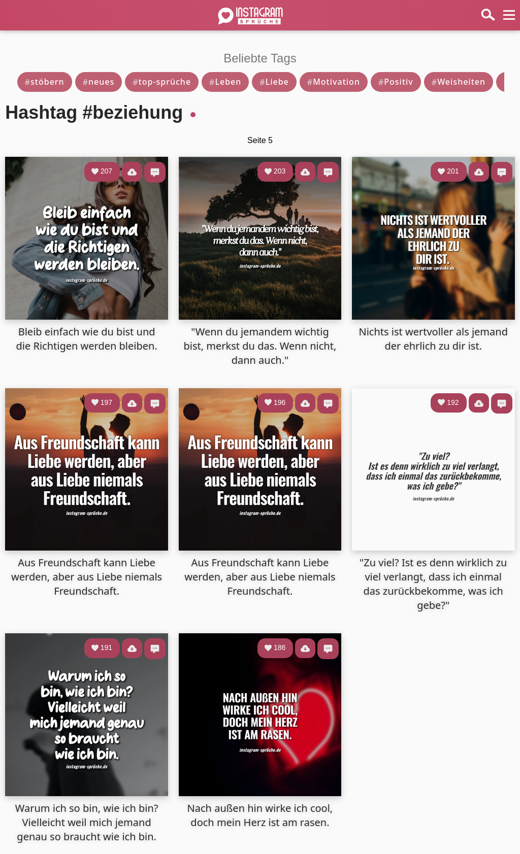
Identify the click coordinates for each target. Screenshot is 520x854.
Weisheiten (458, 81)
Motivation (333, 81)
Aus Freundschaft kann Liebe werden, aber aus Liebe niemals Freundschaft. (86, 577)
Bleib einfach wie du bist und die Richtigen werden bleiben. (86, 339)
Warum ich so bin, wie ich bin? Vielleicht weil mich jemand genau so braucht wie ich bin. (86, 822)
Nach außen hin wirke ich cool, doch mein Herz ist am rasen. (260, 815)
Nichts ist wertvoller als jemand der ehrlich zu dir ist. (433, 339)
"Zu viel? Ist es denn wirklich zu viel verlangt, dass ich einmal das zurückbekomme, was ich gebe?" (433, 584)
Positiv (395, 81)
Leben (225, 81)
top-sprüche (162, 81)
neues (99, 81)
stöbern (44, 81)
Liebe (274, 81)
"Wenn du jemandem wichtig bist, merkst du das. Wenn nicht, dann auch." (260, 346)
